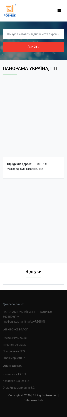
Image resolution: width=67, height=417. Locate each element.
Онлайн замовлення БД (19, 387)
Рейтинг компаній (15, 338)
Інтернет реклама (14, 344)
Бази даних (12, 365)
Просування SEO (14, 351)
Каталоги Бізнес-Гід (16, 381)
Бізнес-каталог (15, 329)
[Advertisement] (33, 119)
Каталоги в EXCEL (15, 374)
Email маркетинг (14, 358)
